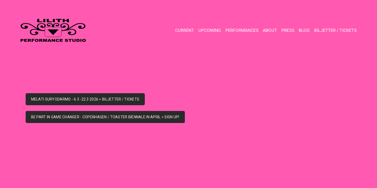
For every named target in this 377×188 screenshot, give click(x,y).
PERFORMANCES (241, 30)
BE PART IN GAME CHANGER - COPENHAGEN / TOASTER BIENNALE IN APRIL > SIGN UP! (105, 117)
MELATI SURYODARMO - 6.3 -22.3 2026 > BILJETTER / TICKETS (85, 99)
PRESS (287, 30)
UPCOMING (209, 30)
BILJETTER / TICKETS (335, 30)
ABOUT (270, 30)
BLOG (304, 30)
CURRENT (184, 30)
